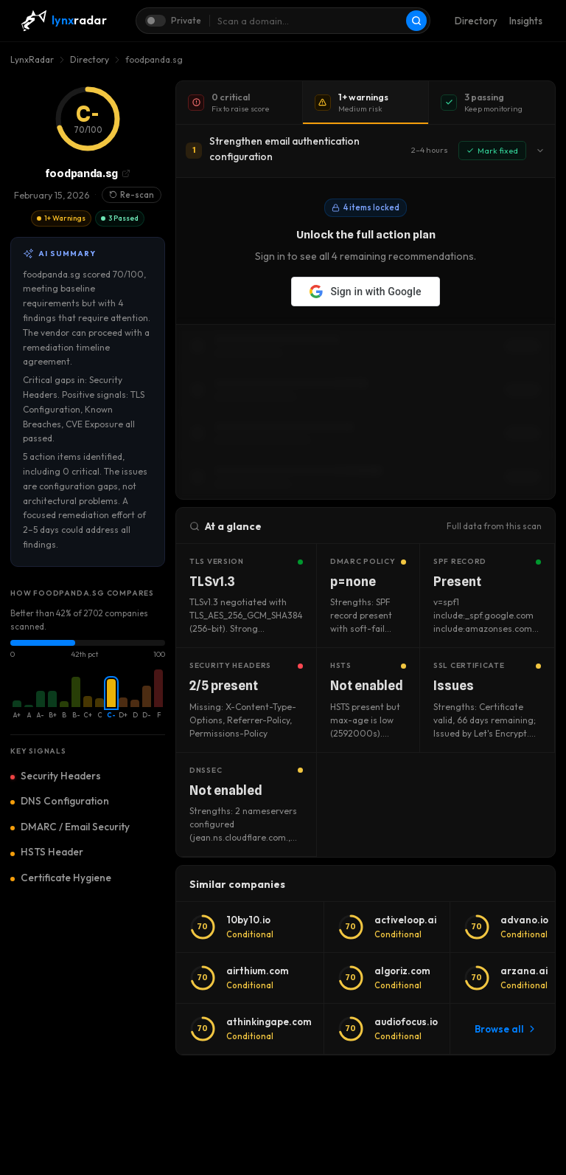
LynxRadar (32, 59)
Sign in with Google (365, 291)
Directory (476, 21)
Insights (525, 21)
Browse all (506, 1029)
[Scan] (416, 20)
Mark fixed (492, 150)
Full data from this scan (494, 525)
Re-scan (131, 195)
